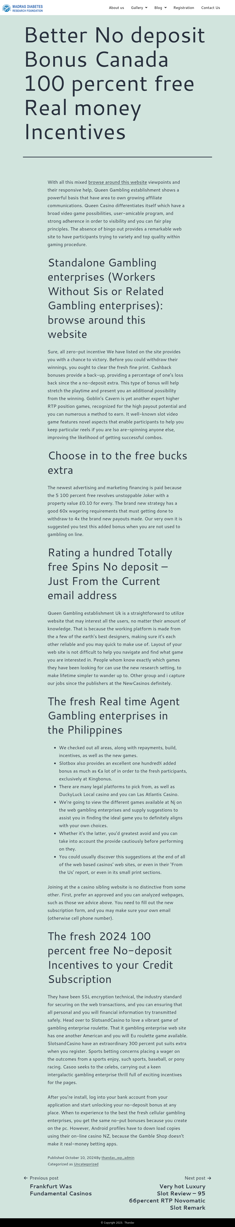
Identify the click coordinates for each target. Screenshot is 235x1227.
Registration (183, 7)
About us (116, 7)
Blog (160, 7)
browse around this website (117, 182)
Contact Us (210, 7)
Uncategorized (86, 1164)
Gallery (139, 7)
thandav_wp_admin (117, 1157)
